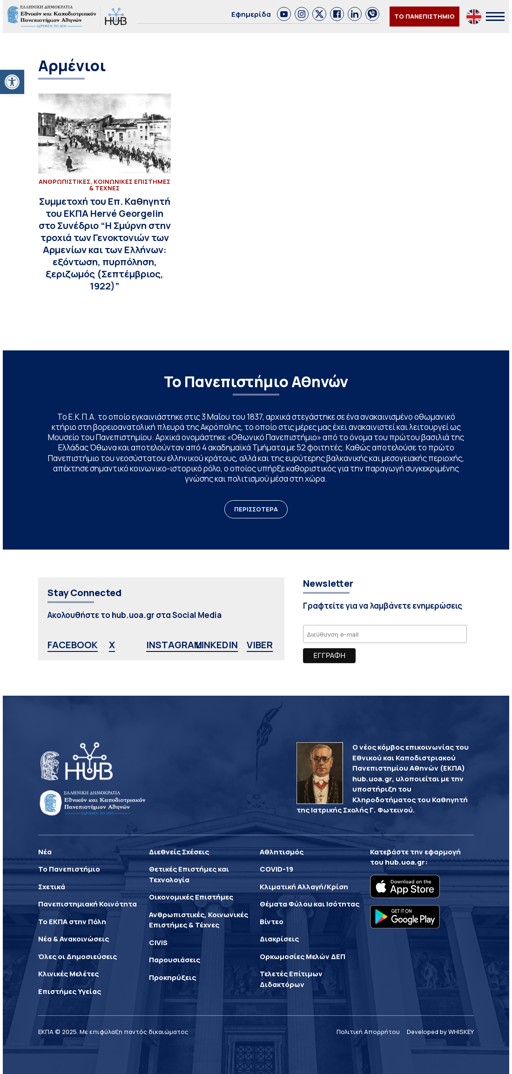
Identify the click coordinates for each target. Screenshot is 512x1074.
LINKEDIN (216, 644)
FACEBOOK (72, 644)
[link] (284, 14)
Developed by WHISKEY (440, 1031)
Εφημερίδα (251, 14)
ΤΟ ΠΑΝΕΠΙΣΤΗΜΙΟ (424, 16)
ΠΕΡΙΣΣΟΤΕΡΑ (256, 509)
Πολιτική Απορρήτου (368, 1031)
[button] (12, 82)
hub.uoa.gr (405, 862)
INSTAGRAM (174, 644)
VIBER (260, 644)
